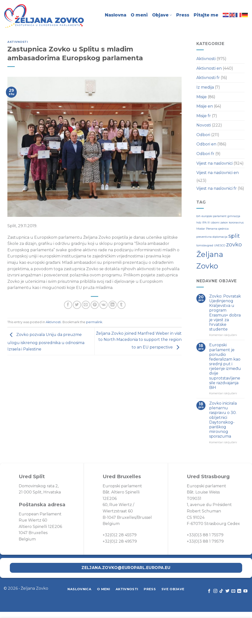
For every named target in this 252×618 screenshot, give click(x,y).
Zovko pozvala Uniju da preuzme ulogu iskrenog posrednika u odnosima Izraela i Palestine (45, 341)
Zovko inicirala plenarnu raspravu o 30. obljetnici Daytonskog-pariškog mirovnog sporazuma (223, 420)
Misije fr (203, 115)
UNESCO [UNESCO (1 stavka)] (219, 245)
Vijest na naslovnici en (217, 172)
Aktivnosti (17, 42)
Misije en (204, 106)
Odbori (203, 134)
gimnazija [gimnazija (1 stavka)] (233, 216)
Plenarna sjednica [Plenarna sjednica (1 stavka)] (217, 228)
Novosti (203, 125)
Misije (201, 97)
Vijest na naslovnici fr (216, 188)
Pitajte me (206, 14)
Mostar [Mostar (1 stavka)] (200, 228)
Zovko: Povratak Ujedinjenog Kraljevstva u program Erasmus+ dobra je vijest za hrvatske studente (225, 313)
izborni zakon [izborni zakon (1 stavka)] (219, 222)
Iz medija (205, 87)
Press (182, 14)
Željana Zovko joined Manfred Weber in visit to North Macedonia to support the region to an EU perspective (139, 340)
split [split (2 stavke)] (234, 236)
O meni (139, 14)
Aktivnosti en (209, 68)
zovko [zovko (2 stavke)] (234, 244)
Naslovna (115, 14)
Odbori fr (205, 153)
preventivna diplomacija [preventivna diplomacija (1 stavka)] (211, 236)
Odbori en (206, 144)
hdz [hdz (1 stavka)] (198, 222)
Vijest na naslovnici (214, 163)
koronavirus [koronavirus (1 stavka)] (236, 222)
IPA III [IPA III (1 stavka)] (206, 222)
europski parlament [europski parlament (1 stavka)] (214, 216)
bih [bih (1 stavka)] (198, 216)
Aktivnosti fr (208, 77)
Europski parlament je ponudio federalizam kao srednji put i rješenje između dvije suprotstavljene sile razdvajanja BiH (225, 366)
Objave (162, 14)
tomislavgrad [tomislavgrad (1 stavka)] (204, 245)
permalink (94, 322)
